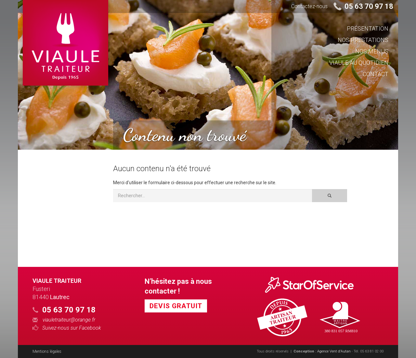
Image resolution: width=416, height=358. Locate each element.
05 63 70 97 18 (368, 6)
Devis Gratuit (176, 306)
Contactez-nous (309, 6)
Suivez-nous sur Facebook (66, 328)
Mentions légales (46, 351)
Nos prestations (363, 39)
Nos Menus (371, 51)
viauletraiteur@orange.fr (63, 320)
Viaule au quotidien (358, 62)
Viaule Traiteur (56, 280)
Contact (375, 74)
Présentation (367, 28)
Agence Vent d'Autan (334, 351)
